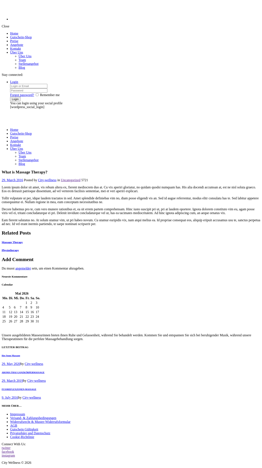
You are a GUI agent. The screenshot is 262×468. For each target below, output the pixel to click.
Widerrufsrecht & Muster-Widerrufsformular (40, 422)
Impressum (17, 414)
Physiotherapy (10, 250)
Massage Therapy (12, 242)
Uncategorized (70, 180)
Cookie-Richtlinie (22, 437)
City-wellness (47, 180)
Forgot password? (22, 95)
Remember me (50, 95)
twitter (6, 448)
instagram (8, 455)
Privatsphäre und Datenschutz (30, 433)
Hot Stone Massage (11, 355)
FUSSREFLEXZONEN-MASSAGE (19, 389)
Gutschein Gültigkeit (24, 429)
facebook (8, 451)
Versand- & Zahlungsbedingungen (33, 418)
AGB (13, 425)
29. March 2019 (12, 380)
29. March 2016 (12, 180)
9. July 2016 (10, 397)
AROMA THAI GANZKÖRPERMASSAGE (23, 372)
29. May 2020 (11, 364)
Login (14, 82)
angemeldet (23, 268)
